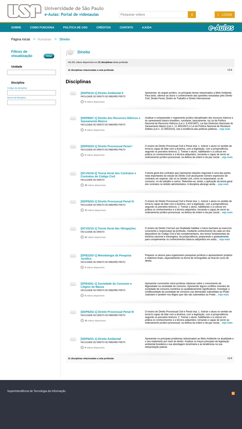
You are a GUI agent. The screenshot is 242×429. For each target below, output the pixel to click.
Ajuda (147, 27)
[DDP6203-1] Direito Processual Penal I (106, 146)
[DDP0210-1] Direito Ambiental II (102, 93)
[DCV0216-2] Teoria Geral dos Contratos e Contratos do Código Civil (108, 175)
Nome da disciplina (16, 97)
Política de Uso (75, 27)
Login (227, 14)
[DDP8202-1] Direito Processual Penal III (107, 311)
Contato (126, 27)
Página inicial (20, 39)
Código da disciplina (17, 88)
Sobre (16, 27)
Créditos (103, 27)
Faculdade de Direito (93, 180)
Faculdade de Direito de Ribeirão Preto (103, 96)
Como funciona (42, 27)
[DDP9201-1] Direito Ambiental (101, 338)
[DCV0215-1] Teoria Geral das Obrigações (108, 228)
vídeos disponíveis (95, 102)
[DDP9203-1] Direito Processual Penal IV (107, 201)
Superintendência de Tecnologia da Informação (36, 391)
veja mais (225, 129)
